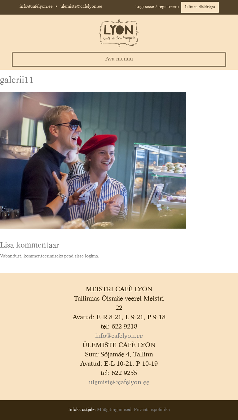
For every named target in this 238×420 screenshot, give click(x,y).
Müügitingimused (114, 410)
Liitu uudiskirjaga (200, 7)
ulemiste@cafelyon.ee (81, 6)
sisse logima (86, 256)
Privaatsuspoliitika (152, 410)
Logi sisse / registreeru (157, 7)
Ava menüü (119, 59)
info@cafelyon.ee (36, 6)
